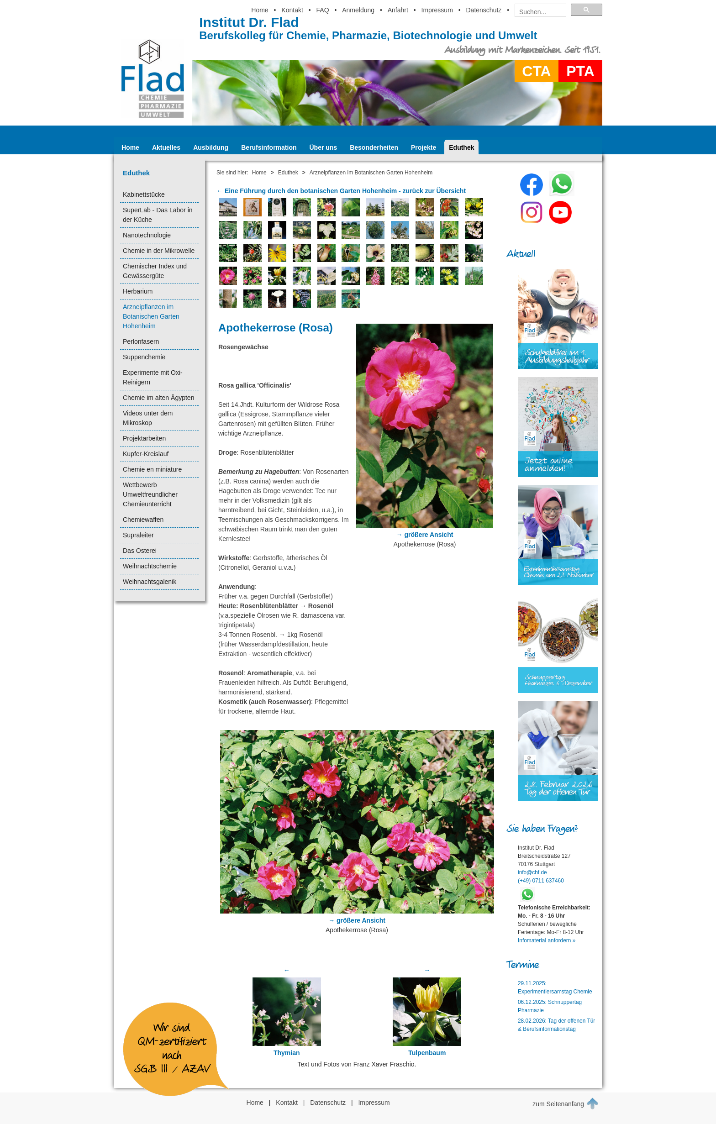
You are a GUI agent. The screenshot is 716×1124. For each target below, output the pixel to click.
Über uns (323, 147)
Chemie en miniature (152, 469)
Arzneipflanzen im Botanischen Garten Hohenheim (151, 316)
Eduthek (461, 147)
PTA (580, 71)
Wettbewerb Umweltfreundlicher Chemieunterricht (150, 494)
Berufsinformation (268, 147)
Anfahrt (398, 10)
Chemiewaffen (143, 519)
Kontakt (292, 10)
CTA (536, 71)
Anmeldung (358, 10)
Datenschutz (483, 10)
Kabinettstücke (144, 194)
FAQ (322, 10)
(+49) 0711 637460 (541, 880)
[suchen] (537, 12)
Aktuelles (166, 147)
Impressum (437, 10)
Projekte (423, 147)
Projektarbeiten (144, 438)
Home (259, 10)
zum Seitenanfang (565, 1103)
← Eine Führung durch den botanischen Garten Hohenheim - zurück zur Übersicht (341, 190)
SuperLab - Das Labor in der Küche (158, 214)
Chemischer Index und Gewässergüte (155, 271)
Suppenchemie (144, 357)
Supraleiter (138, 535)
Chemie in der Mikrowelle (159, 250)
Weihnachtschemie (150, 566)
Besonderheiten (374, 147)
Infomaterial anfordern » (546, 940)
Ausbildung (210, 147)
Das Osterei (140, 550)
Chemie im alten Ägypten (158, 397)
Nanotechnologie (147, 235)
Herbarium (138, 291)
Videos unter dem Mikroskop (148, 418)
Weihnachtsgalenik (149, 581)
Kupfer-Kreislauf (145, 453)
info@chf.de (532, 872)
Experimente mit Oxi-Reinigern (153, 377)
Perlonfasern (141, 341)
